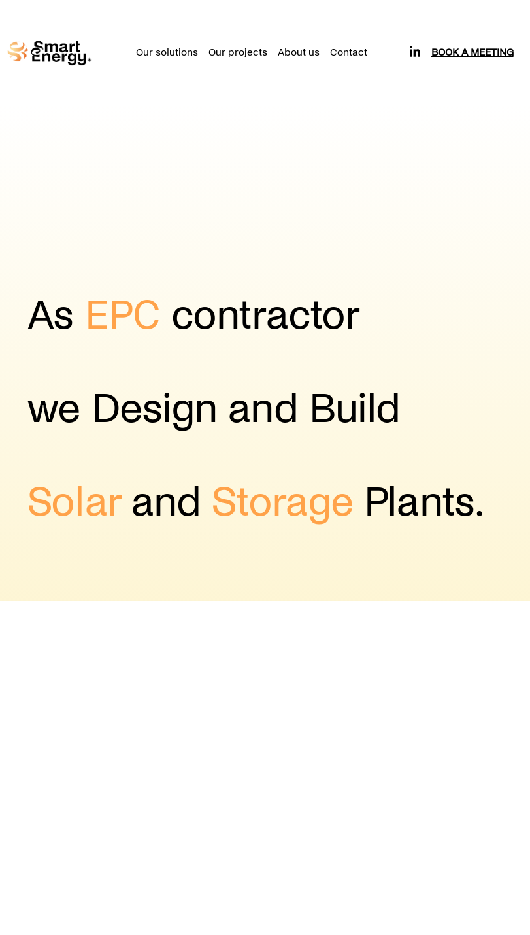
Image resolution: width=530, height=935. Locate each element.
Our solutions (167, 51)
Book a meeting (472, 51)
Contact (348, 51)
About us (299, 51)
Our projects (237, 51)
